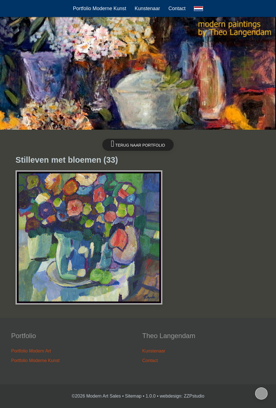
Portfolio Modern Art (31, 351)
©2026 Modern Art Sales (96, 396)
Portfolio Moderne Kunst (99, 8)
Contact (177, 8)
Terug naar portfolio (138, 144)
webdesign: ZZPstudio (182, 396)
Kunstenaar (147, 8)
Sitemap (133, 396)
